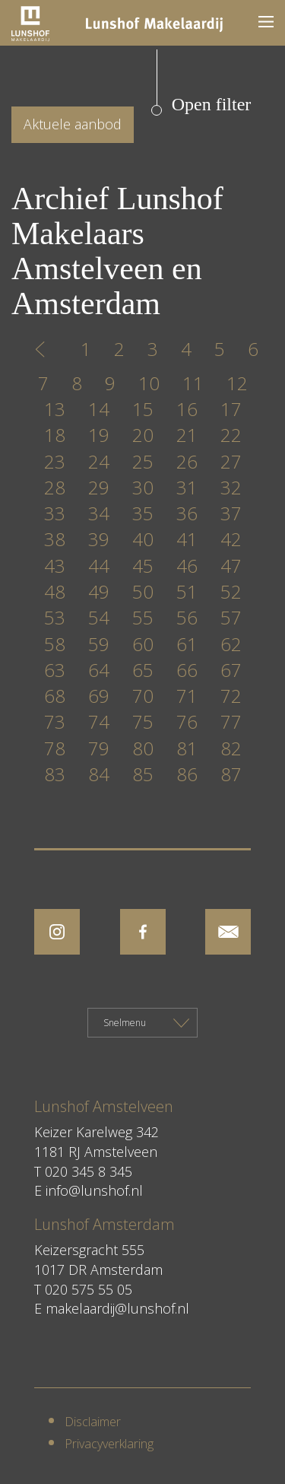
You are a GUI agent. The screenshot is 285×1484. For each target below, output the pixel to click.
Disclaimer (93, 1421)
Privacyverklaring (109, 1443)
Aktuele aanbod (73, 124)
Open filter (212, 104)
